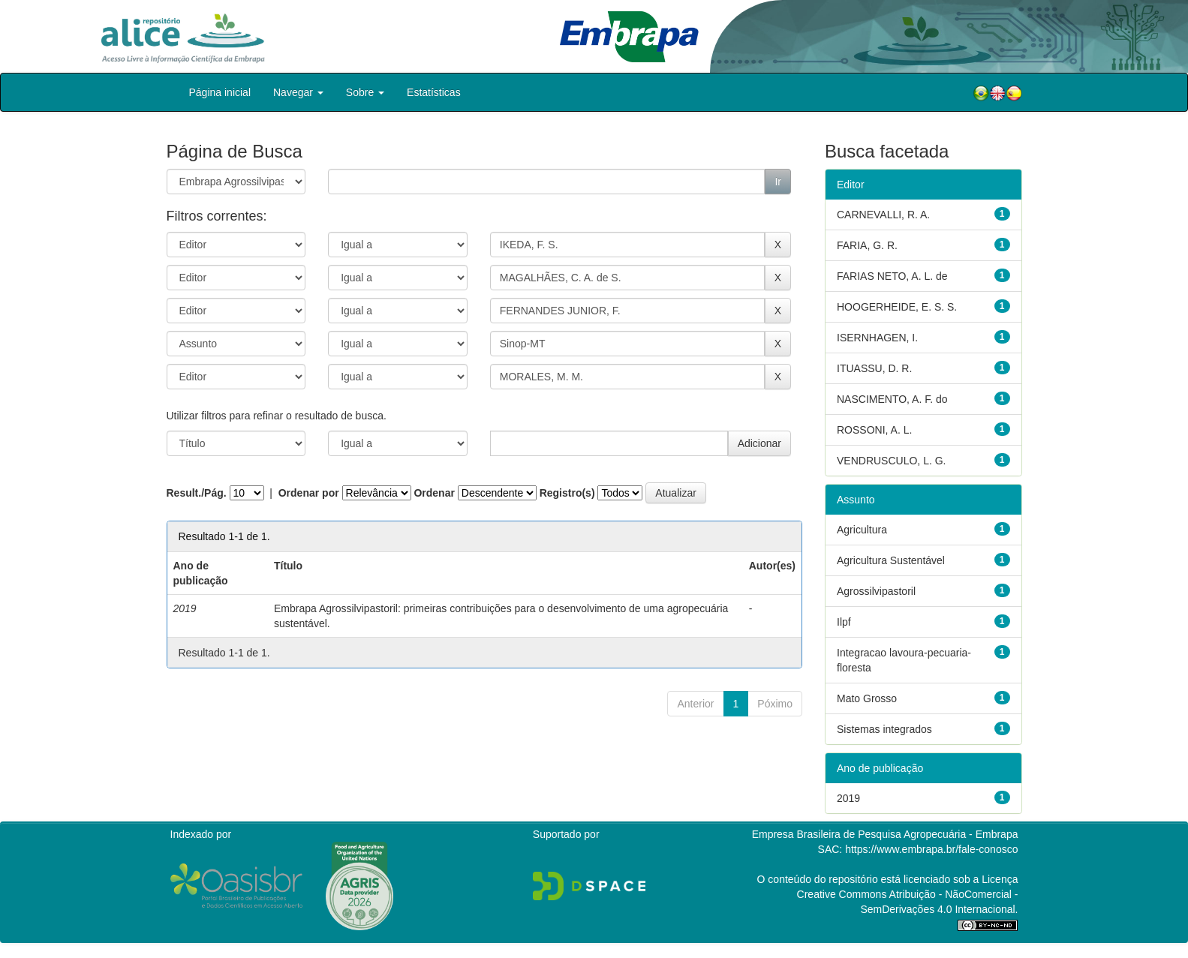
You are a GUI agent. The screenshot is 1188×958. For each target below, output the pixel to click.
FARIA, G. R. (867, 245)
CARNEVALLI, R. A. (883, 215)
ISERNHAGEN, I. (877, 338)
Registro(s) (567, 493)
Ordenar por (308, 493)
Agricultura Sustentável (891, 560)
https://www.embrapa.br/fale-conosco (931, 849)
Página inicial (220, 92)
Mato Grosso (867, 698)
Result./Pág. (197, 493)
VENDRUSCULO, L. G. (891, 461)
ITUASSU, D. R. (874, 368)
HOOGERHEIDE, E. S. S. (897, 307)
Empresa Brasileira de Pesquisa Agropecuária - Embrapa (885, 834)
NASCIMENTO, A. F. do (892, 399)
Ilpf (844, 622)
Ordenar (434, 493)
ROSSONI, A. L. (874, 430)
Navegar (298, 92)
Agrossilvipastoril (876, 591)
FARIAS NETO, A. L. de (892, 276)
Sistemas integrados (884, 729)
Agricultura (862, 530)
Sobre (365, 92)
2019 (848, 798)
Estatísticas (434, 92)
